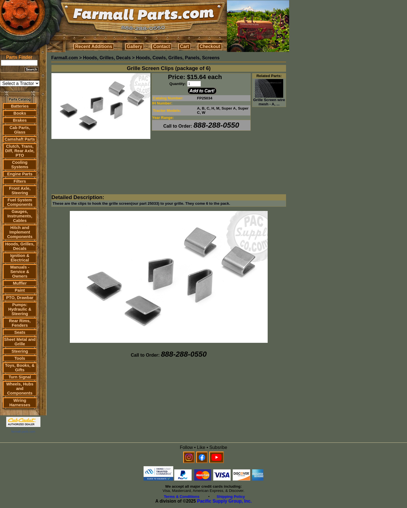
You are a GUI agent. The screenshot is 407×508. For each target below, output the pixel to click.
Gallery (134, 46)
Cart (184, 46)
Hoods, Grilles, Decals (19, 246)
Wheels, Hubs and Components (19, 388)
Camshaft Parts (20, 139)
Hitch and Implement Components (20, 232)
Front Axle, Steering (20, 190)
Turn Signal (19, 377)
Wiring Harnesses (19, 402)
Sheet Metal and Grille (20, 341)
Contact (161, 46)
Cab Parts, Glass (20, 129)
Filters (20, 181)
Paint (20, 290)
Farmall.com (64, 57)
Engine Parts (20, 174)
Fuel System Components (20, 202)
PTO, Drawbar (20, 297)
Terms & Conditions (182, 496)
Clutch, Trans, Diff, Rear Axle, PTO (19, 151)
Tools (19, 358)
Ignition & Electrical (19, 257)
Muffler (20, 283)
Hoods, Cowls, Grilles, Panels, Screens (178, 57)
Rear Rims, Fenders (20, 323)
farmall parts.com (23, 431)
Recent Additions (93, 46)
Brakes (20, 120)
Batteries (20, 106)
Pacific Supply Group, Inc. (224, 501)
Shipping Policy (231, 496)
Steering (20, 351)
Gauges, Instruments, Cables (19, 216)
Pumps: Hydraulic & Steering (19, 309)
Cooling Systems (19, 164)
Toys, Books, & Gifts (20, 367)
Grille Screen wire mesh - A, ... (269, 100)
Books (20, 113)
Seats (19, 332)
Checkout (210, 46)
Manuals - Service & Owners (19, 271)
